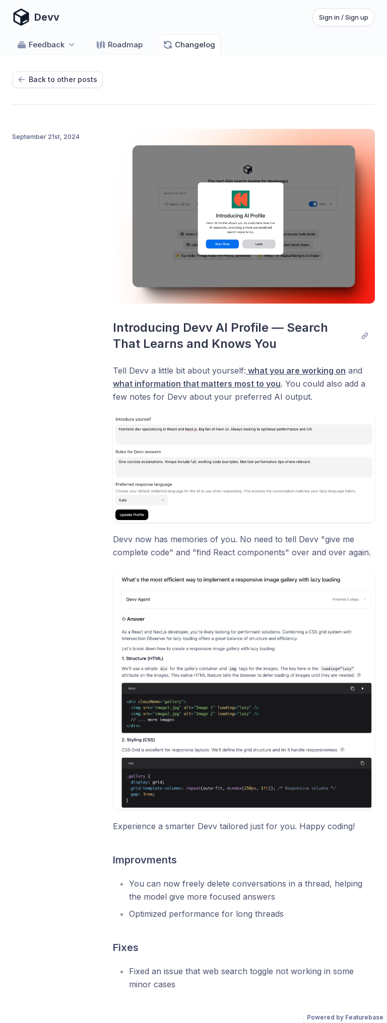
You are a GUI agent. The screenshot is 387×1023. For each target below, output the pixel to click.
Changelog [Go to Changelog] (189, 45)
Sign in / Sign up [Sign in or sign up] (343, 17)
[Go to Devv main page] (35, 17)
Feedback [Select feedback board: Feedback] (47, 45)
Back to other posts (57, 79)
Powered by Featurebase (345, 1017)
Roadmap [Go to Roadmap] (119, 45)
